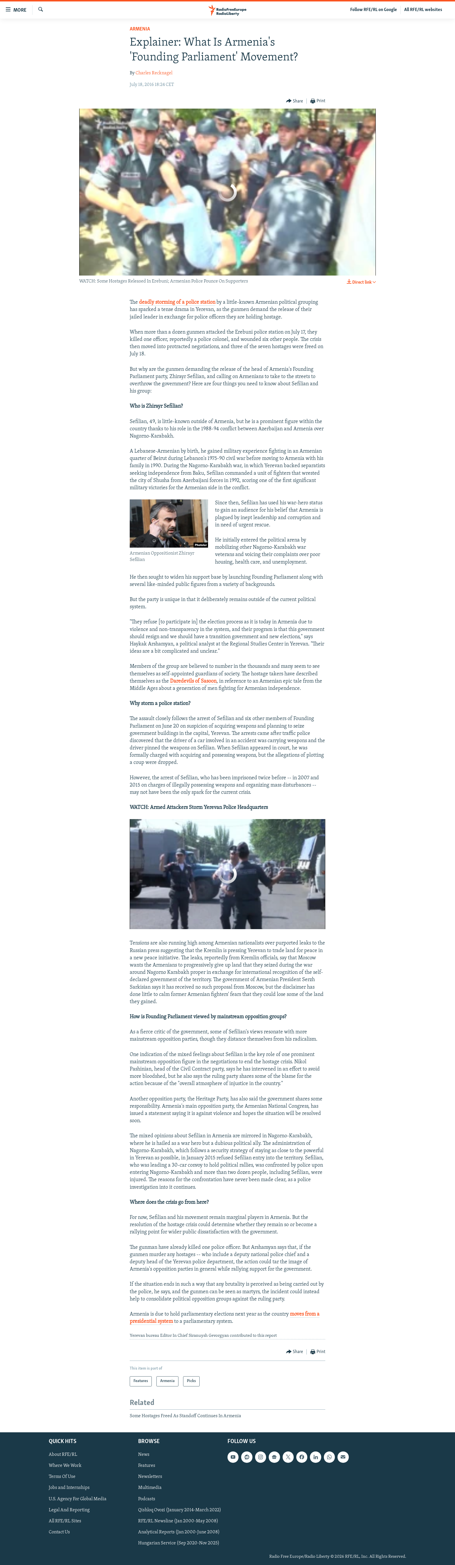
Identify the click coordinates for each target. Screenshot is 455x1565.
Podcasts (146, 1499)
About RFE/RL (63, 1454)
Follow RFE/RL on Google (373, 10)
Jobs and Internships (69, 1488)
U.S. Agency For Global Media (77, 1499)
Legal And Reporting (69, 1510)
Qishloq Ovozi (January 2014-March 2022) (179, 1510)
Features (146, 1466)
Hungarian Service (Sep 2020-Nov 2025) (178, 1543)
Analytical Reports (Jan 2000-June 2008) (179, 1532)
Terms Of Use (62, 1477)
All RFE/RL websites (423, 10)
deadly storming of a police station (177, 302)
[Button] (294, 101)
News (143, 1454)
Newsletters (150, 1477)
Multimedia (150, 1488)
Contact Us (59, 1532)
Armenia (140, 29)
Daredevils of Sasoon (193, 681)
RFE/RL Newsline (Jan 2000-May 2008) (178, 1521)
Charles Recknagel (154, 73)
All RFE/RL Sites (65, 1521)
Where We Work (65, 1466)
